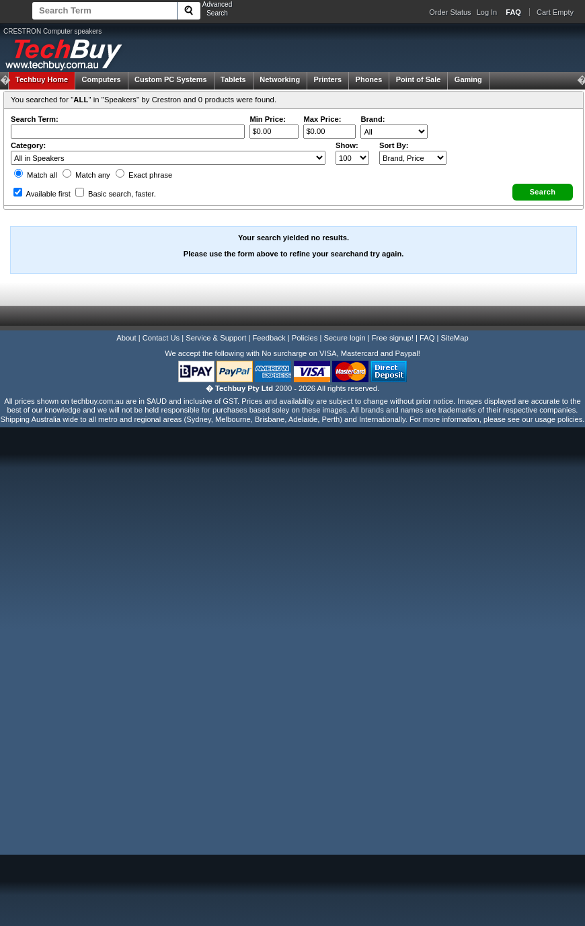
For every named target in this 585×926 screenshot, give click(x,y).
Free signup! (393, 338)
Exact (144, 175)
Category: (28, 145)
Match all (35, 175)
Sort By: (394, 145)
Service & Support (216, 338)
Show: (347, 145)
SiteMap (455, 338)
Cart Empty (555, 12)
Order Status (450, 12)
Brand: (372, 119)
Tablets (233, 79)
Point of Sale (418, 79)
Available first (42, 194)
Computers (100, 79)
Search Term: (34, 119)
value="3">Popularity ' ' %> (412, 158)
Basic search (115, 194)
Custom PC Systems (170, 79)
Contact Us (161, 338)
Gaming (468, 79)
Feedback (268, 338)
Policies (305, 338)
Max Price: (322, 119)
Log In (487, 12)
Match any (86, 175)
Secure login (344, 338)
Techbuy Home (41, 79)
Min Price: (267, 119)
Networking (280, 79)
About (126, 338)
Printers (328, 79)
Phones (369, 79)
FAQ (427, 338)
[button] (542, 192)
